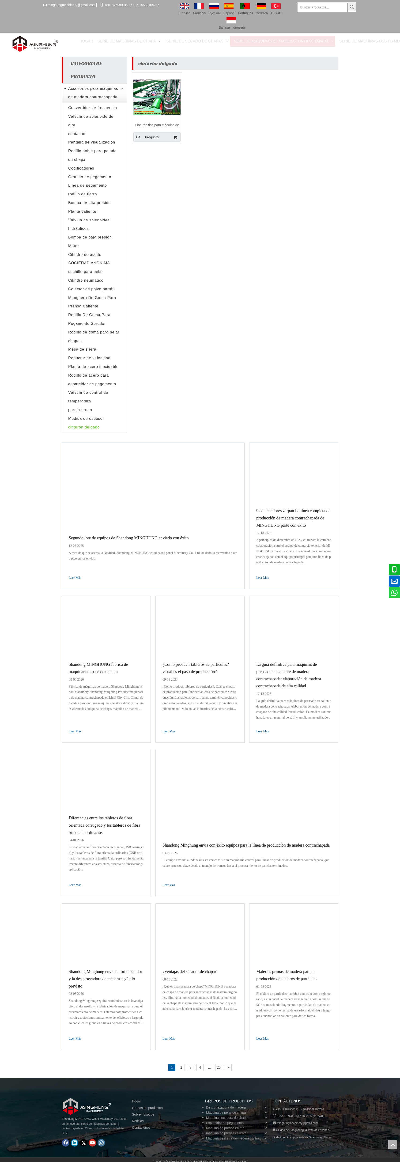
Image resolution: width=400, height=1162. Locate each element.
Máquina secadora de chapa (227, 1118)
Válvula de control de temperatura (88, 396)
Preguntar (146, 137)
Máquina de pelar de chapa (226, 1112)
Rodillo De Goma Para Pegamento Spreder (89, 319)
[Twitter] (83, 1143)
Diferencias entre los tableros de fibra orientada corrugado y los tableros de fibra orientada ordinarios (104, 825)
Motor (73, 246)
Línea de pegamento (87, 185)
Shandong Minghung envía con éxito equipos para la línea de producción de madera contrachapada (246, 845)
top (392, 1144)
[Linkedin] (74, 1143)
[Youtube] (92, 1143)
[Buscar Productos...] (323, 7)
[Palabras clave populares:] (352, 7)
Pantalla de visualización (91, 142)
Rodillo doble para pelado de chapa (92, 155)
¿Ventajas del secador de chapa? (189, 971)
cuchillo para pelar (85, 272)
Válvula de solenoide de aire (90, 120)
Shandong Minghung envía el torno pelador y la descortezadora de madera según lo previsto (105, 978)
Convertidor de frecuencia (92, 108)
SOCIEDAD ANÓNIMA (89, 263)
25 (219, 1067)
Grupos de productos (147, 1108)
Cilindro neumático (86, 280)
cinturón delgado (84, 427)
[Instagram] (101, 1143)
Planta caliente (82, 211)
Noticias (138, 1121)
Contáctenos (141, 1127)
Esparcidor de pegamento (225, 1123)
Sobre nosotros (143, 1114)
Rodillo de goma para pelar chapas (93, 336)
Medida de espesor (86, 418)
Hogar (136, 1101)
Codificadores (81, 168)
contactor (77, 134)
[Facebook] (65, 1143)
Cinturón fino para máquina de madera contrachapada (157, 125)
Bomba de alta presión (89, 203)
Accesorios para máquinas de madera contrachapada (93, 93)
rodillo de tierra (82, 194)
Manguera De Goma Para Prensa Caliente (92, 302)
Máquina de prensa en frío (225, 1128)
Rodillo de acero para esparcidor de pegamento (92, 379)
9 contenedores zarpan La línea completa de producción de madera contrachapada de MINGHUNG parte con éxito (293, 517)
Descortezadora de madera (226, 1107)
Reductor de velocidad (89, 358)
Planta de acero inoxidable (93, 367)
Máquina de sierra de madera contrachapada (237, 1138)
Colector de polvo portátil (92, 289)
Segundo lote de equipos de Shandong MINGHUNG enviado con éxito (129, 538)
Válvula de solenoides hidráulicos (89, 224)
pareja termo (80, 410)
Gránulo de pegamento (89, 177)
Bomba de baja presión (90, 237)
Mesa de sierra (82, 349)
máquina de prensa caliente (226, 1133)
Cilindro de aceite (85, 255)
